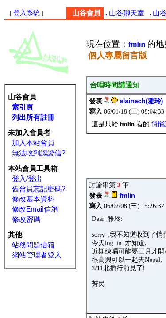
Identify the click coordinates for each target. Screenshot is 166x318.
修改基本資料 (33, 199)
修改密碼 (26, 219)
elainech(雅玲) (141, 101)
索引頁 (22, 107)
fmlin (127, 195)
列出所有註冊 (33, 117)
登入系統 (26, 12)
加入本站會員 (33, 143)
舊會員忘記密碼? (39, 189)
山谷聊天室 (126, 13)
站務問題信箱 (33, 245)
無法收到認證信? (39, 153)
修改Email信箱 (35, 209)
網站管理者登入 (37, 255)
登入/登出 (27, 178)
